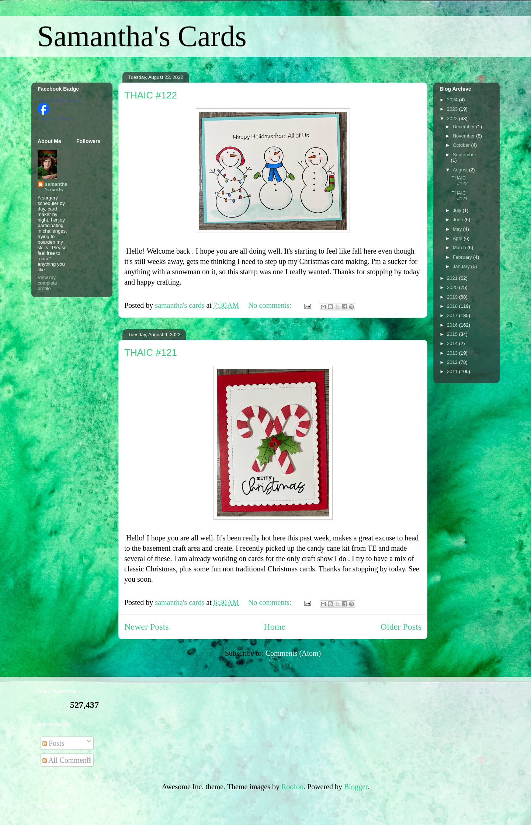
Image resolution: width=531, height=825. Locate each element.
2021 (453, 278)
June (459, 219)
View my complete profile (47, 283)
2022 (453, 118)
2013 (453, 353)
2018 (453, 306)
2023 (453, 109)
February (463, 257)
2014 (453, 343)
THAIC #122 (150, 95)
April (458, 238)
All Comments (66, 760)
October (462, 145)
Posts (53, 743)
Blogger (355, 787)
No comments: (270, 305)
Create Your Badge (55, 118)
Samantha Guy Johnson (59, 100)
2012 (453, 362)
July (458, 210)
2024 (453, 99)
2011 (453, 371)
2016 (453, 325)
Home (274, 626)
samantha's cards (56, 186)
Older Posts (401, 626)
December (464, 126)
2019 (453, 297)
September (464, 154)
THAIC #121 (150, 352)
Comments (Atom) (293, 653)
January (462, 266)
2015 (453, 334)
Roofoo (292, 787)
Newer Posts (146, 626)
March (460, 247)
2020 (453, 287)
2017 (453, 315)
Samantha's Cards (142, 36)
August (461, 170)
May (458, 229)
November (464, 136)
